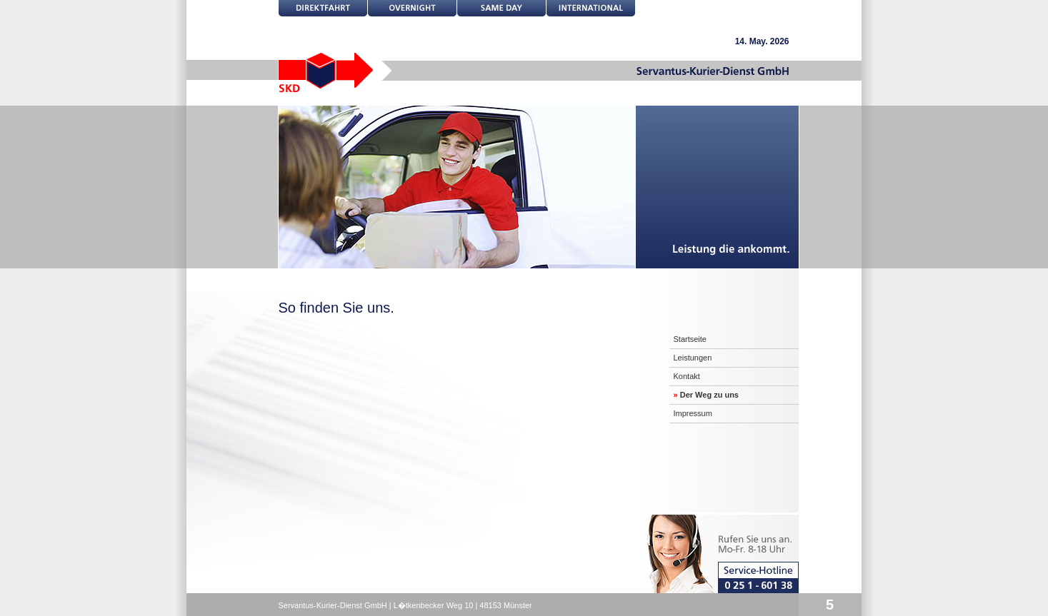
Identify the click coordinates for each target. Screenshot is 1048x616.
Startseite (690, 339)
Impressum (693, 413)
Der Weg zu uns (706, 394)
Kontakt (687, 376)
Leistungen (693, 357)
